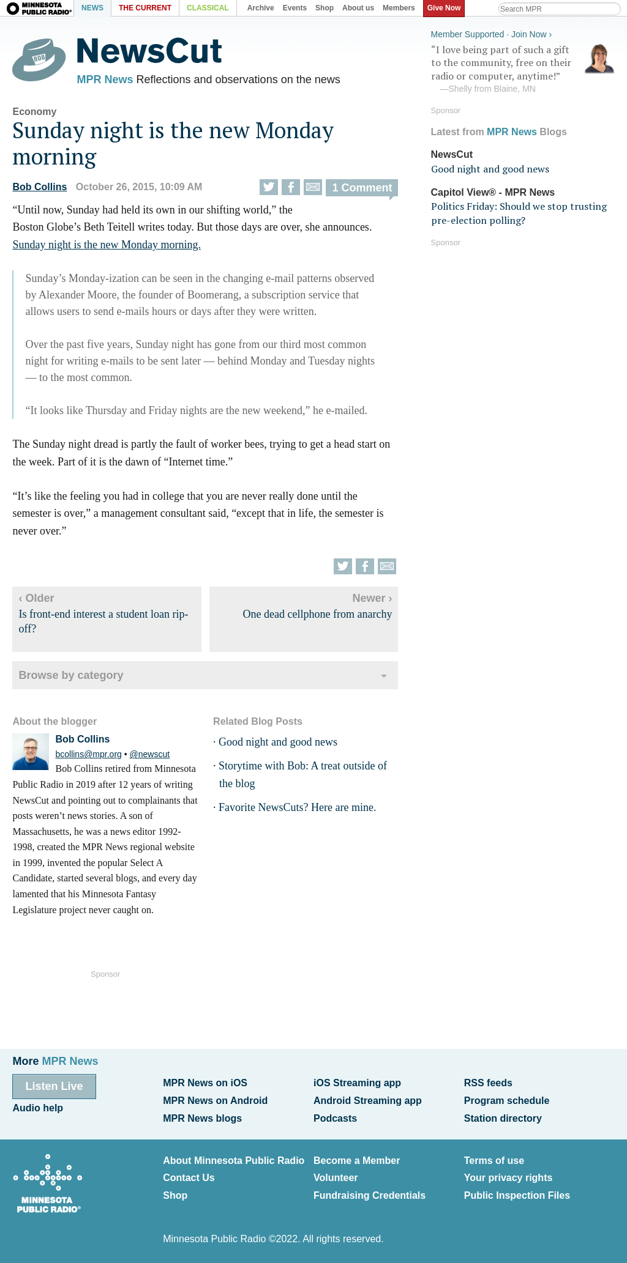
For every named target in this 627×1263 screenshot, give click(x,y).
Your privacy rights (508, 1177)
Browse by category (70, 675)
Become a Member (357, 1160)
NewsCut (452, 154)
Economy (34, 111)
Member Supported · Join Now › (491, 34)
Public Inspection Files (517, 1195)
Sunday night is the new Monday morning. (106, 245)
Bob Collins (39, 187)
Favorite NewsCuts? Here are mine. (297, 807)
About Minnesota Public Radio (233, 1160)
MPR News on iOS (205, 1083)
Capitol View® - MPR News (493, 192)
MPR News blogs (202, 1118)
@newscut (150, 754)
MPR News (105, 79)
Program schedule (507, 1100)
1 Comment (362, 188)
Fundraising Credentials (370, 1195)
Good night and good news (278, 742)
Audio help (37, 1108)
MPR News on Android (215, 1100)
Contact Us (188, 1177)
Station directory (503, 1118)
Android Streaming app (368, 1100)
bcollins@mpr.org (88, 754)
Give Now (444, 8)
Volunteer (336, 1177)
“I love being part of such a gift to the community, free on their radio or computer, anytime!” (523, 69)
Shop (175, 1195)
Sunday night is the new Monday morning (173, 143)
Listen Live (54, 1086)
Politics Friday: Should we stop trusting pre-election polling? (519, 212)
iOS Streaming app (357, 1083)
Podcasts (335, 1118)
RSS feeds (488, 1083)
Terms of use (494, 1160)
